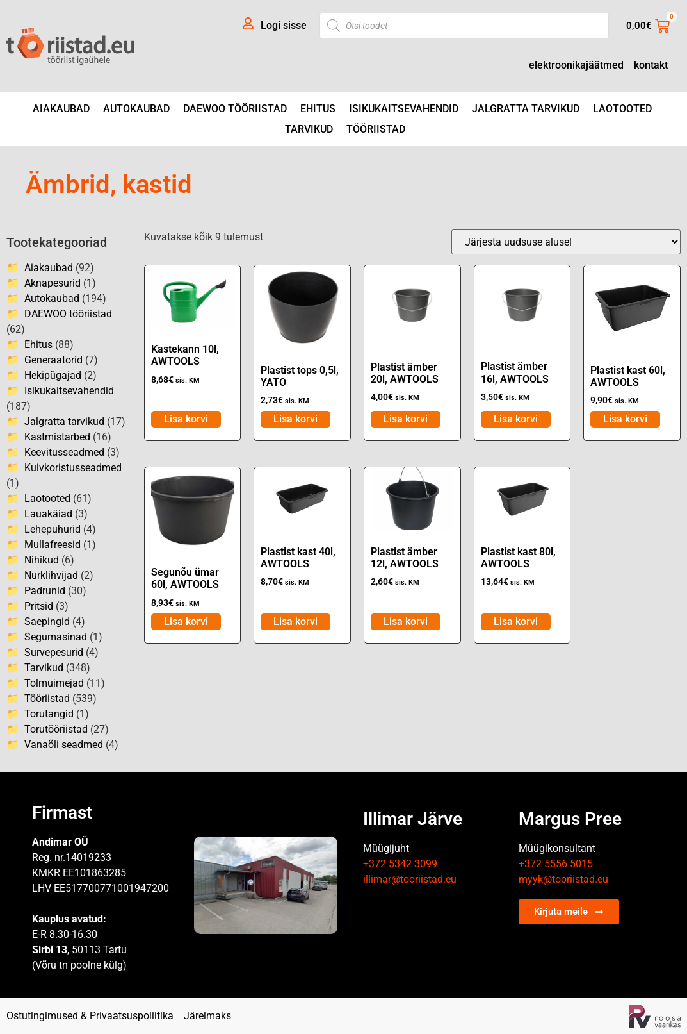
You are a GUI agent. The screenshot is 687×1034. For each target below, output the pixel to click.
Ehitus (317, 109)
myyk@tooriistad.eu (563, 879)
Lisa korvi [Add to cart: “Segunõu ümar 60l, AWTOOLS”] (186, 621)
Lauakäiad (48, 514)
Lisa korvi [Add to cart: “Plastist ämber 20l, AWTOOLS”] (406, 419)
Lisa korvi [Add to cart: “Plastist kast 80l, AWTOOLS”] (516, 621)
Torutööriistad (56, 729)
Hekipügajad (52, 375)
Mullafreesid (52, 544)
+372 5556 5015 (556, 864)
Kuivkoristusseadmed (73, 468)
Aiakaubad (61, 109)
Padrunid (44, 591)
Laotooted (622, 109)
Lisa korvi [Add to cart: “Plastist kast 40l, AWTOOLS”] (295, 621)
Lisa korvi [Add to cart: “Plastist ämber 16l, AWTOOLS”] (516, 419)
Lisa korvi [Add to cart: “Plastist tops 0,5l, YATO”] (295, 419)
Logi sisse (284, 25)
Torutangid (49, 714)
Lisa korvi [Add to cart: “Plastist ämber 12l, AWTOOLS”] (406, 621)
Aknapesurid (52, 283)
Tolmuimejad (54, 683)
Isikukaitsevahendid (403, 109)
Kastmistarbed (57, 437)
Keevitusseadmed (64, 452)
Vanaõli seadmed (63, 744)
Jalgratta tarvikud (525, 109)
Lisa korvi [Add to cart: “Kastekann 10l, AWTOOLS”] (186, 419)
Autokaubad (136, 109)
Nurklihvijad (51, 575)
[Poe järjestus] (566, 241)
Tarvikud (309, 129)
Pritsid (38, 606)
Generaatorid (53, 360)
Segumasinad (55, 637)
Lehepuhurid (52, 529)
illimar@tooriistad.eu (410, 879)
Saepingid (47, 621)
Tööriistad (375, 129)
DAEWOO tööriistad (235, 109)
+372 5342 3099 (400, 864)
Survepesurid (53, 652)
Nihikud (41, 560)
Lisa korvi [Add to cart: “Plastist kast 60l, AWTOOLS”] (625, 419)
